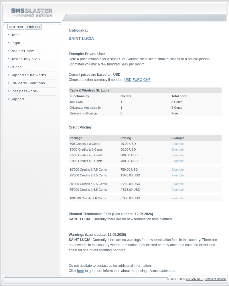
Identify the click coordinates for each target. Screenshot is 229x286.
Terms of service (215, 279)
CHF (147, 80)
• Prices (15, 67)
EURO (138, 80)
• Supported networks (27, 75)
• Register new (21, 51)
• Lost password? (23, 91)
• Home (14, 35)
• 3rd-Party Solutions (26, 83)
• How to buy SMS (24, 59)
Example (177, 143)
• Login (14, 43)
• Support (16, 99)
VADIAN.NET (194, 279)
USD (127, 80)
